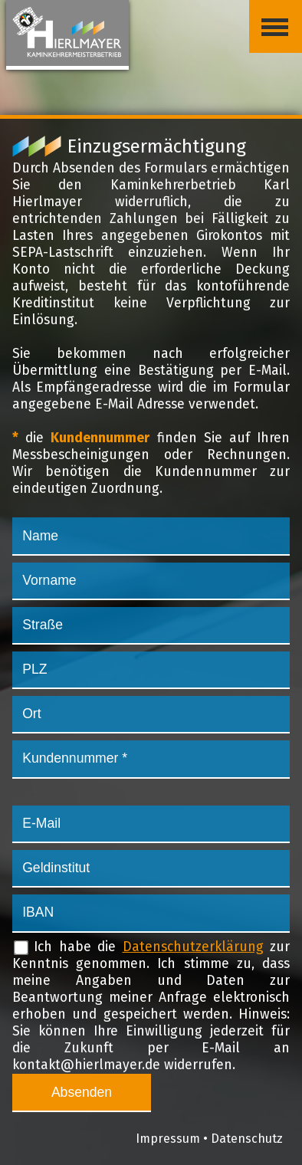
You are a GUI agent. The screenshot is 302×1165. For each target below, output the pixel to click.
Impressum (168, 1138)
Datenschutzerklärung (193, 947)
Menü (268, 14)
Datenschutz (247, 1138)
